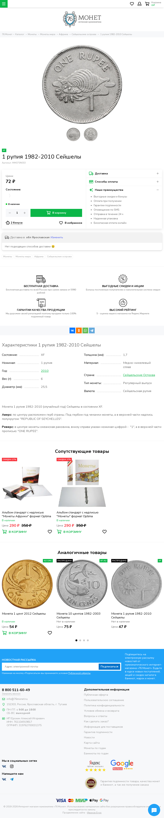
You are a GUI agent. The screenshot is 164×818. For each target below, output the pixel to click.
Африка (38, 256)
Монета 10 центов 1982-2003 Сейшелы (79, 615)
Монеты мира (23, 256)
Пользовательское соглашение (104, 700)
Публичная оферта (96, 695)
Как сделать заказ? (96, 721)
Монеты (7, 256)
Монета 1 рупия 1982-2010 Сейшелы (131, 615)
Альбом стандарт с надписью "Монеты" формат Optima (77, 514)
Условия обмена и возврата (101, 711)
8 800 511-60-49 (16, 690)
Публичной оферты (79, 673)
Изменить (57, 237)
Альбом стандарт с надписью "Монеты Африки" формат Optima (26, 514)
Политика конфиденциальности (104, 705)
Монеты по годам (95, 748)
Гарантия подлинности (98, 732)
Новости (89, 737)
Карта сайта (92, 743)
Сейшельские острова (59, 256)
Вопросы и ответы (95, 716)
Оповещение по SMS (106, 210)
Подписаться (109, 666)
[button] (76, 640)
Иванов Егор (94, 812)
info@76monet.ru (17, 699)
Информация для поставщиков (103, 727)
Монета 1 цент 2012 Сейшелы (24, 614)
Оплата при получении (108, 201)
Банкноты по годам (96, 753)
